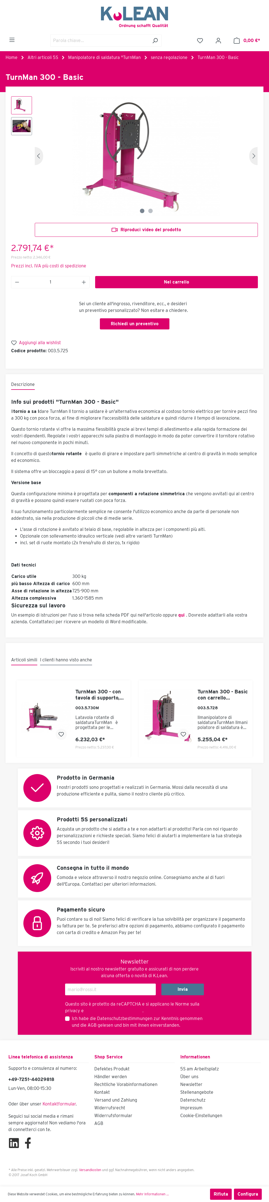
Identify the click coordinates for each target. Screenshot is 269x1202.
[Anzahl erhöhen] (84, 282)
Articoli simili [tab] (24, 659)
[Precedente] (39, 156)
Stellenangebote (196, 1092)
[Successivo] (253, 156)
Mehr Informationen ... (152, 1194)
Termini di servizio (123, 1010)
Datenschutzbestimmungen (124, 1018)
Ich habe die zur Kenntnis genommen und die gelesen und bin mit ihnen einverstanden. (137, 1022)
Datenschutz (193, 1100)
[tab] (23, 385)
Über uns (189, 1076)
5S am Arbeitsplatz (199, 1069)
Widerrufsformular (113, 1115)
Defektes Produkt (112, 1069)
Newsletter (191, 1084)
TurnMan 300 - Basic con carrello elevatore (223, 695)
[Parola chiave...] (99, 41)
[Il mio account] (218, 40)
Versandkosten (90, 1170)
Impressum (191, 1107)
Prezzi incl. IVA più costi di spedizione (48, 266)
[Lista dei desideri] (200, 40)
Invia (182, 989)
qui (181, 615)
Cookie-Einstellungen (201, 1115)
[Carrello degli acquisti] (246, 40)
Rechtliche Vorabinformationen (125, 1084)
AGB (92, 1025)
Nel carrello (176, 282)
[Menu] (12, 40)
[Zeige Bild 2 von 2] (150, 211)
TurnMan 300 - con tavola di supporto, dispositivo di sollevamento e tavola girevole (98, 695)
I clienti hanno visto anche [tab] (66, 659)
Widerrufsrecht (109, 1107)
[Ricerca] (155, 41)
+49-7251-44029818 (31, 1079)
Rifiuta (221, 1194)
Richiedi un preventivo (135, 323)
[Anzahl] (50, 282)
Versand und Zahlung (115, 1100)
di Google (95, 1010)
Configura (248, 1194)
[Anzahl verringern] (17, 282)
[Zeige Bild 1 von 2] (142, 211)
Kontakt (102, 1092)
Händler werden (110, 1076)
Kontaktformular (59, 1104)
